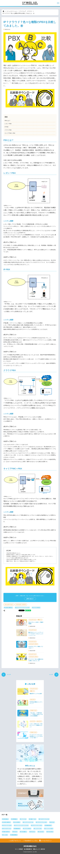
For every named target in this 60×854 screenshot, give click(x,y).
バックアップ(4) (38, 828)
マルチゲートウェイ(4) (44, 819)
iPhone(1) (33, 831)
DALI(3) (15, 831)
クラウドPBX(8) (37, 607)
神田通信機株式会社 (30, 846)
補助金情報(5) (14, 834)
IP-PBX (6, 126)
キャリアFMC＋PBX (10, 133)
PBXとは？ (7, 120)
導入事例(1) (6, 819)
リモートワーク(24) (7, 825)
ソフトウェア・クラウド (25, 11)
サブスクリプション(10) (42, 822)
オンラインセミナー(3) (28, 822)
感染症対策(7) (48, 825)
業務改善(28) (17, 828)
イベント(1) (24, 819)
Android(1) (41, 831)
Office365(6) (50, 831)
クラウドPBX (8, 130)
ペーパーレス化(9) (49, 828)
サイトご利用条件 (19, 849)
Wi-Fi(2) (52, 822)
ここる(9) (5, 834)
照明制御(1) (15, 819)
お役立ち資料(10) (9, 607)
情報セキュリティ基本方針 (39, 849)
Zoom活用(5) (17, 822)
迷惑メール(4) (33, 819)
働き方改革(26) (6, 831)
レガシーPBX (8, 123)
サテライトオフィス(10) (37, 825)
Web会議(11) (24, 831)
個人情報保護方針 (28, 849)
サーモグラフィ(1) (7, 828)
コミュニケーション (11, 11)
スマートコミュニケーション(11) (23, 607)
